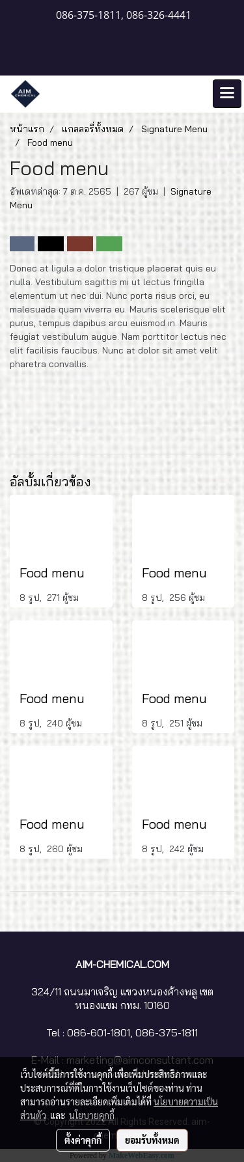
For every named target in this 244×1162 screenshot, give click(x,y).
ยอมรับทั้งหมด (152, 1140)
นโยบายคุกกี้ (92, 1115)
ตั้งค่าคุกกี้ (83, 1140)
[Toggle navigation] (227, 93)
